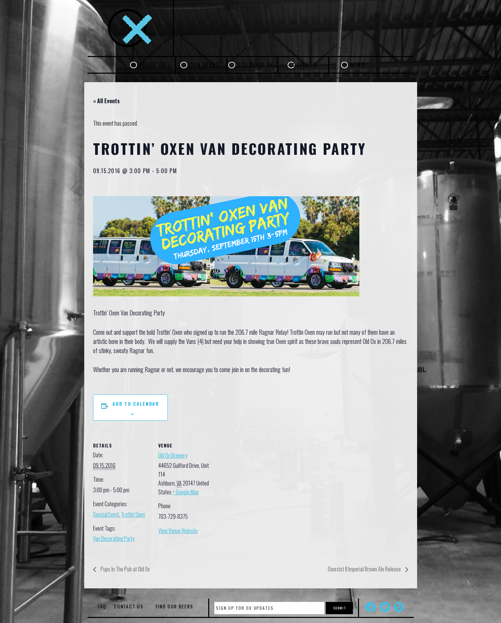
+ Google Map (186, 492)
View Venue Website (178, 531)
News (357, 65)
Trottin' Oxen (133, 514)
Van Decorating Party (114, 538)
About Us (153, 65)
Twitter (385, 607)
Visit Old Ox (255, 65)
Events (307, 65)
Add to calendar (135, 403)
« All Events (106, 101)
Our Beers (204, 65)
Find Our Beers (174, 606)
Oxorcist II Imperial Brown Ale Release (365, 569)
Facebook (370, 607)
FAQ (102, 606)
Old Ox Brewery (172, 455)
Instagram (399, 607)
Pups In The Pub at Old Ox (125, 569)
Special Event (106, 514)
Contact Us (128, 606)
